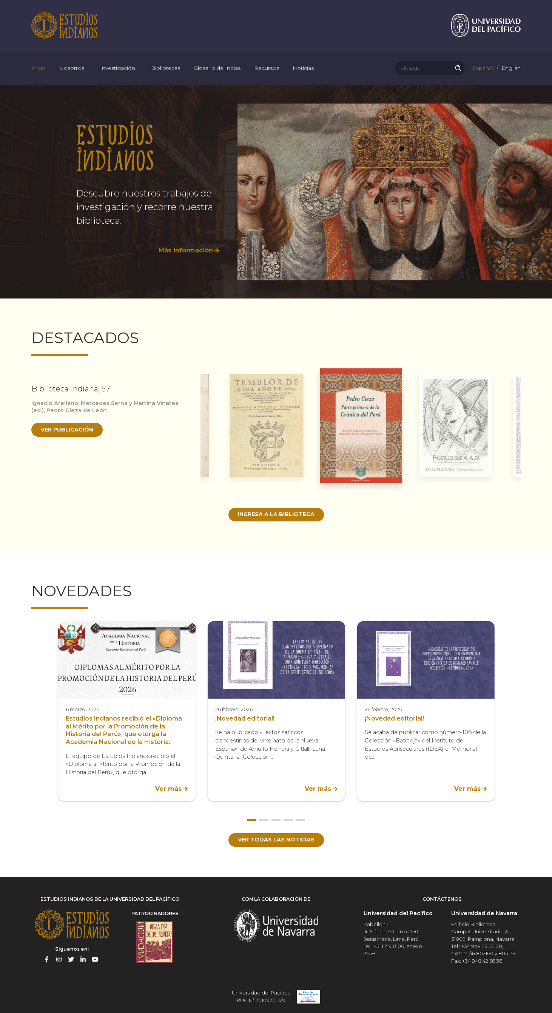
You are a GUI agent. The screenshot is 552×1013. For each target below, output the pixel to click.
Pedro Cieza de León (76, 410)
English (510, 68)
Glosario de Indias (217, 68)
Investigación (117, 68)
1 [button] (251, 820)
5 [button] (300, 820)
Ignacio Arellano (54, 403)
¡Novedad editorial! (244, 718)
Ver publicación (67, 429)
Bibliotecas (165, 68)
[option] (276, 192)
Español (482, 68)
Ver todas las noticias (276, 839)
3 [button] (276, 820)
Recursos (266, 68)
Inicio (38, 68)
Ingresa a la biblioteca (276, 514)
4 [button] (288, 820)
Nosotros (71, 68)
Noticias (303, 68)
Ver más (168, 788)
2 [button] (263, 820)
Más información (186, 250)
